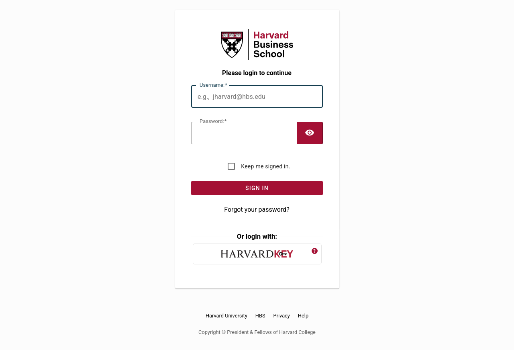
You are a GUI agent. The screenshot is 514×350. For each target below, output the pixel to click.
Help (303, 316)
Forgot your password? (256, 209)
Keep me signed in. (265, 166)
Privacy (281, 316)
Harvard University (226, 316)
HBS (260, 316)
